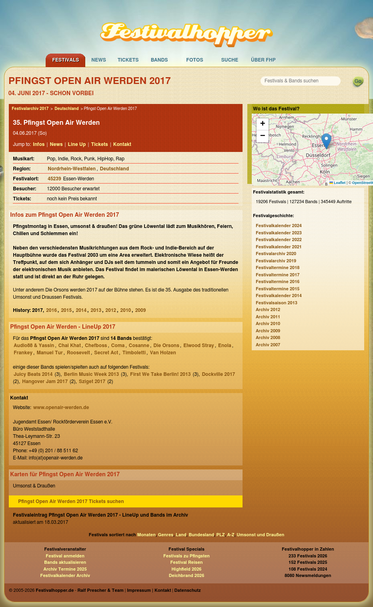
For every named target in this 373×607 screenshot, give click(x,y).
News (98, 60)
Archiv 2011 (268, 317)
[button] (326, 141)
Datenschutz (187, 590)
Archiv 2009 (268, 331)
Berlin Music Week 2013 (91, 374)
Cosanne (139, 345)
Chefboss (96, 345)
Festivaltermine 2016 (277, 282)
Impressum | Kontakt (149, 590)
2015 (66, 310)
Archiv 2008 (268, 337)
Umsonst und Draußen (260, 535)
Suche (230, 60)
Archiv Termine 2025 (65, 569)
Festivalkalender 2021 (279, 247)
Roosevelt (78, 352)
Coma (118, 345)
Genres (165, 535)
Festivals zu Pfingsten (186, 556)
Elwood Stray (198, 345)
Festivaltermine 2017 (277, 275)
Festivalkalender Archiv (65, 575)
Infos (38, 144)
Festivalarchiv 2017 (30, 109)
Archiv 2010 (268, 323)
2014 (81, 310)
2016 (51, 310)
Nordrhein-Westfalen (72, 168)
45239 (54, 178)
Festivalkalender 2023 (279, 233)
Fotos (194, 60)
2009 (140, 310)
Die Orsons (166, 345)
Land (181, 535)
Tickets (128, 60)
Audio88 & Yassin (34, 345)
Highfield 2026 (187, 569)
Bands (159, 60)
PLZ (221, 535)
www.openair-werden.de (61, 407)
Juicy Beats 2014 (33, 374)
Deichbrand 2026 (187, 575)
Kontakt (122, 144)
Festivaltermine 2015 (277, 289)
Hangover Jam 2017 (45, 381)
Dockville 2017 (218, 374)
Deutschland (66, 109)
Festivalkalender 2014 (279, 296)
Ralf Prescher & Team (101, 590)
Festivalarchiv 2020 (276, 254)
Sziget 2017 (92, 381)
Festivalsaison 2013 (276, 303)
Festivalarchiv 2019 (276, 261)
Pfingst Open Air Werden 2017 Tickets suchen (71, 501)
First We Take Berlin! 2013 (160, 374)
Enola (224, 345)
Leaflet (337, 183)
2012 (111, 310)
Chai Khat (69, 345)
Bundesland (201, 535)
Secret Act (106, 352)
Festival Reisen (186, 562)
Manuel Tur (49, 352)
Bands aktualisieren (65, 562)
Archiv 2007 (268, 345)
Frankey (23, 352)
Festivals (65, 60)
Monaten (146, 535)
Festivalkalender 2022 (279, 240)
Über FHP (263, 60)
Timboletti (134, 352)
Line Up (77, 144)
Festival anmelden (65, 556)
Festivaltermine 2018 (277, 268)
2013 (96, 310)
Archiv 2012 (268, 309)
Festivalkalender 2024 (279, 226)
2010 (125, 310)
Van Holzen (163, 352)
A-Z (230, 535)
